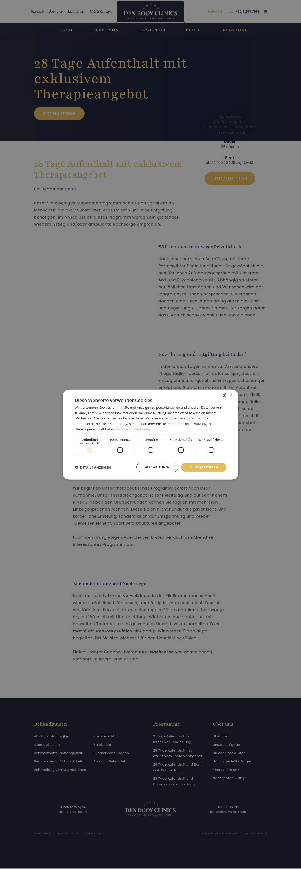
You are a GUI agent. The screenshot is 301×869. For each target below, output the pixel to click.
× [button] (231, 395)
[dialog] (150, 434)
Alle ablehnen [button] (155, 467)
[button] (93, 467)
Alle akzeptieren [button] (203, 467)
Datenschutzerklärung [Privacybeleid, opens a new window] (134, 428)
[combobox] (225, 395)
